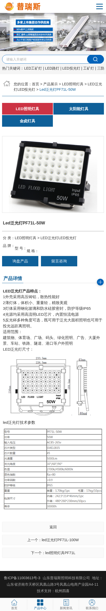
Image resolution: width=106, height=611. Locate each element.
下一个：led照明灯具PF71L (53, 553)
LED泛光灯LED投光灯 (58, 238)
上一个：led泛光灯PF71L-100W (53, 540)
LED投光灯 (71, 68)
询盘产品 (20, 261)
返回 (53, 527)
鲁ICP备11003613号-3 (22, 578)
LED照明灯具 (72, 84)
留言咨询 (59, 261)
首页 (35, 84)
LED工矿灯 (33, 68)
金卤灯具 (27, 121)
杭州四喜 (62, 591)
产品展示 (50, 84)
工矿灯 (88, 68)
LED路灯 (52, 68)
